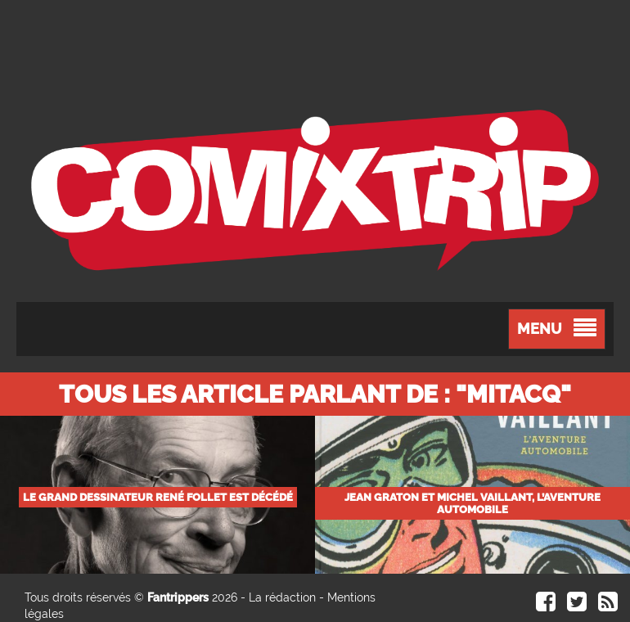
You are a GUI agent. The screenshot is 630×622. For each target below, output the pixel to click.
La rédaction (282, 597)
